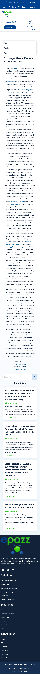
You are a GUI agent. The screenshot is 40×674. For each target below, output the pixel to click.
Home (3, 639)
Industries (4, 647)
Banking (4, 610)
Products (4, 596)
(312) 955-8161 (30, 29)
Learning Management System (12, 592)
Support (4, 658)
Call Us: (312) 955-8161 (20, 672)
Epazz (6, 43)
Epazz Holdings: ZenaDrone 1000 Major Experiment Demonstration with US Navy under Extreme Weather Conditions (18, 470)
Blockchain (8, 48)
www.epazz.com (16, 204)
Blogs (6, 53)
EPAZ (16, 68)
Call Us (30, 27)
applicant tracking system (19, 247)
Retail (3, 629)
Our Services (5, 650)
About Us (6, 7)
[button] (37, 14)
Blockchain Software (8, 581)
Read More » (9, 418)
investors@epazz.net (20, 364)
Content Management (9, 588)
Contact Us (16, 7)
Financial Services (7, 614)
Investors (33, 7)
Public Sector (6, 625)
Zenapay (25, 7)
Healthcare (5, 617)
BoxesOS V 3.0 (6, 584)
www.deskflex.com (18, 201)
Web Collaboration (8, 599)
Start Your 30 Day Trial (9, 22)
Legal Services (6, 621)
